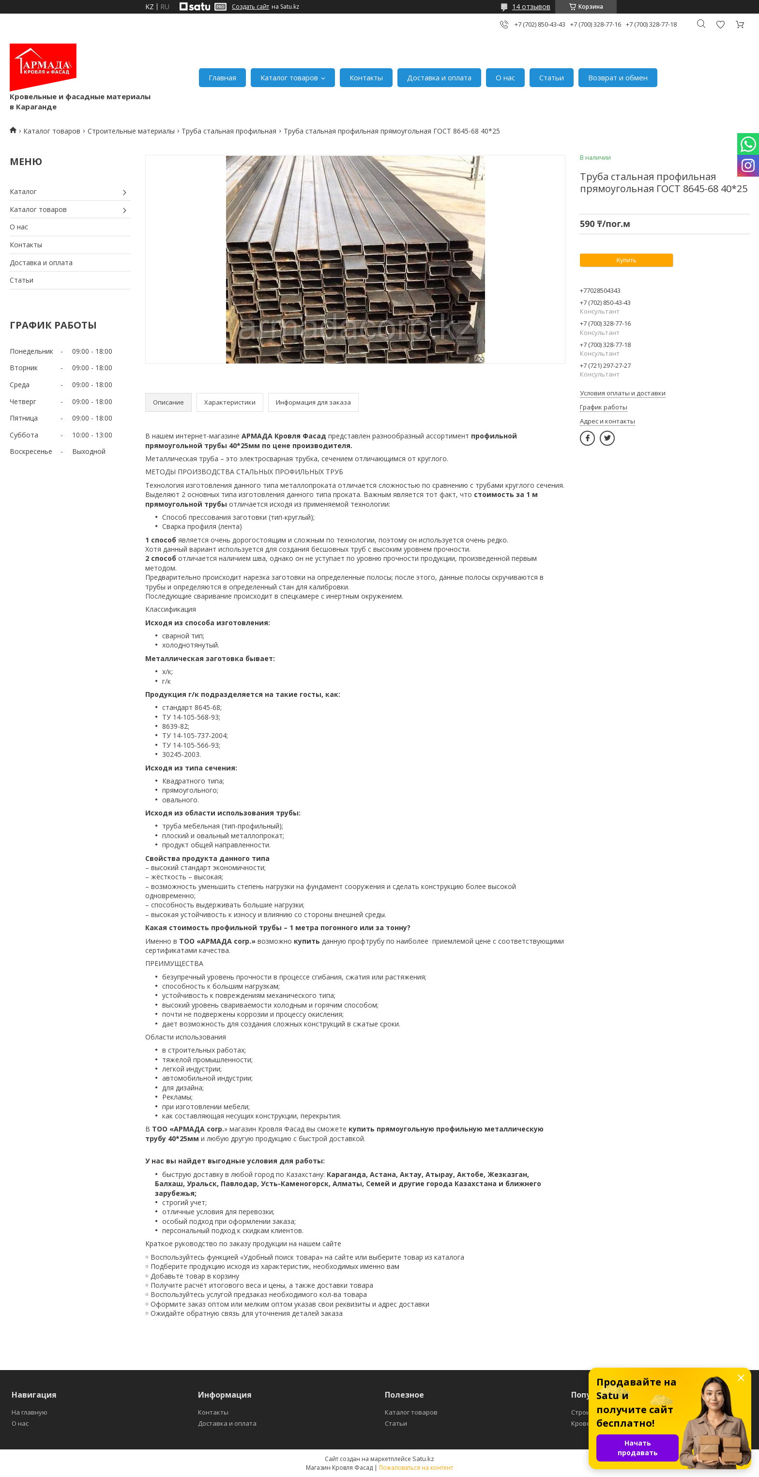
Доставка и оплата (439, 77)
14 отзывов (531, 6)
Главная (222, 77)
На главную (29, 1412)
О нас (505, 77)
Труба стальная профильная (229, 131)
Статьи (551, 77)
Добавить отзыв (720, 24)
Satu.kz (423, 1458)
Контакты (366, 77)
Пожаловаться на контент (416, 1467)
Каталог (23, 191)
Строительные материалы (131, 131)
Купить (626, 260)
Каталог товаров (289, 77)
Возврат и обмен (618, 77)
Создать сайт (250, 6)
